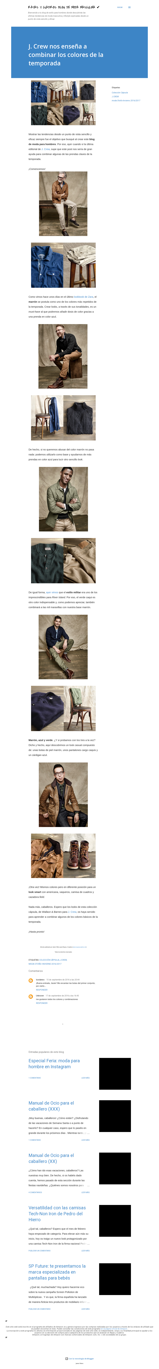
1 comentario (35, 1078)
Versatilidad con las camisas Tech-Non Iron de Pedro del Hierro (57, 1213)
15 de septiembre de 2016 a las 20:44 (63, 980)
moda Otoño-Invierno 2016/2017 (126, 100)
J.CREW (115, 96)
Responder (41, 990)
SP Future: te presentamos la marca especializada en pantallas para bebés (57, 1272)
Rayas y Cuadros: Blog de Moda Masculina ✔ (64, 7)
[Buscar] (119, 7)
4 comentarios (35, 1192)
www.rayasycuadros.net (79, 947)
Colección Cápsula (120, 92)
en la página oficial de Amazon (114, 1329)
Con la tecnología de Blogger (79, 1358)
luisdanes (40, 980)
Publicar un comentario (40, 1251)
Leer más (85, 1078)
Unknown (40, 996)
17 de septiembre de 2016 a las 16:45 (62, 996)
